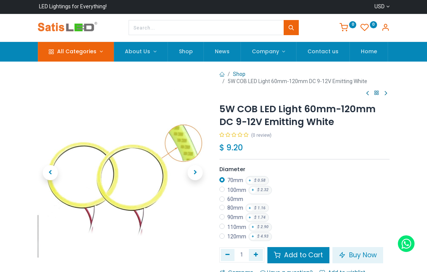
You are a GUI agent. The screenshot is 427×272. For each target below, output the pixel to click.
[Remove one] (228, 255)
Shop (239, 74)
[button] (51, 172)
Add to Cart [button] (298, 255)
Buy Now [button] (358, 255)
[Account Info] (385, 28)
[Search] (291, 27)
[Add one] (256, 255)
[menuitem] (186, 52)
